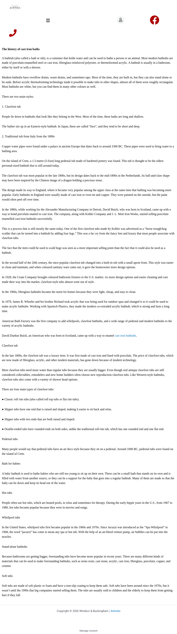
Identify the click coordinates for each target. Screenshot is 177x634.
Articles (115, 611)
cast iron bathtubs (125, 335)
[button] (48, 20)
